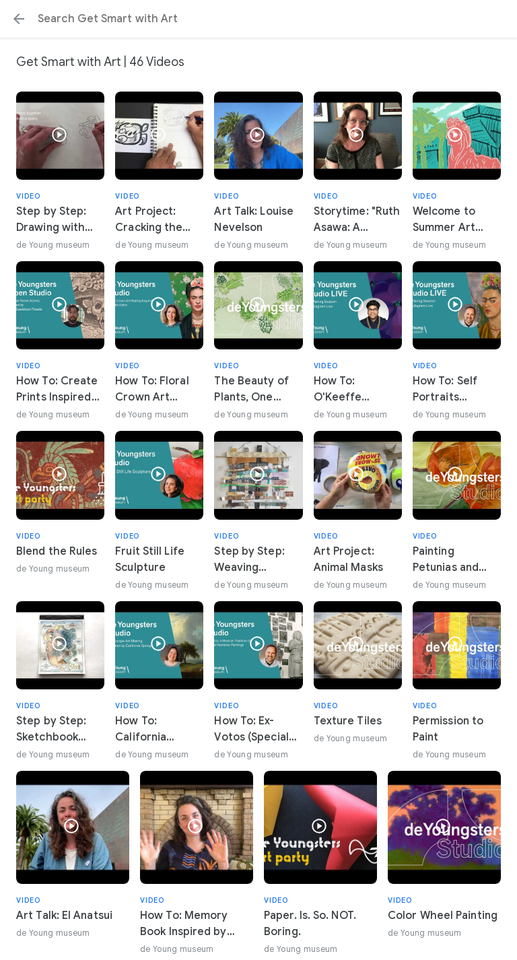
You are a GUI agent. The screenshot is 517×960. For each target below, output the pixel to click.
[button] (19, 19)
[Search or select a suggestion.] (258, 19)
